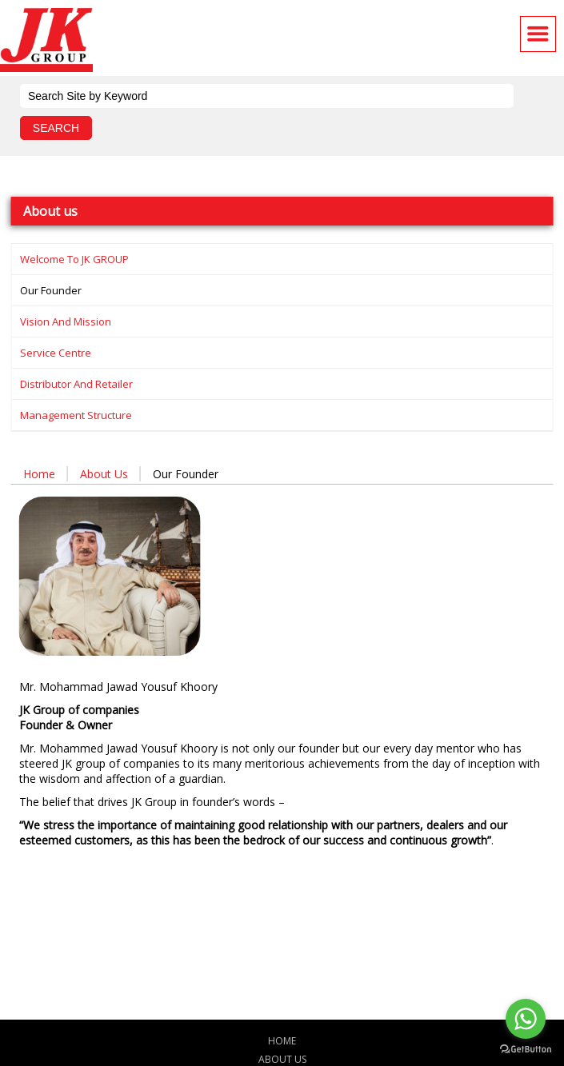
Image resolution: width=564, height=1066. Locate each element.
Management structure (76, 415)
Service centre (55, 352)
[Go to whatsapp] (526, 1019)
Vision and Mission (65, 321)
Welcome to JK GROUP (74, 259)
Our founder (51, 290)
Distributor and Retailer (76, 384)
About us (104, 473)
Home (39, 473)
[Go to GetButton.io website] (525, 1049)
